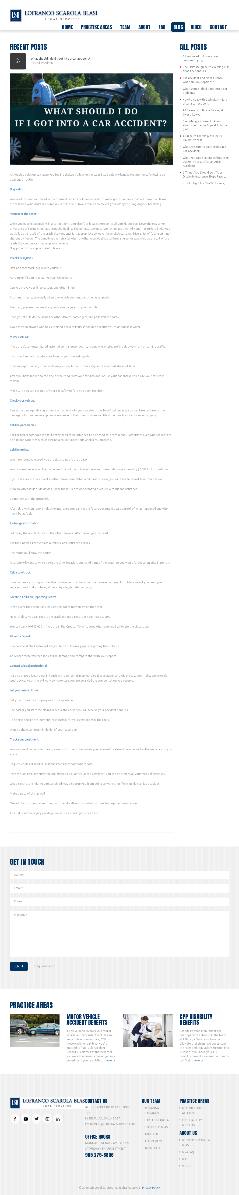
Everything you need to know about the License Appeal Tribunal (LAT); (205, 125)
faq (161, 27)
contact (218, 27)
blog (178, 27)
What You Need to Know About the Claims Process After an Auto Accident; (206, 161)
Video (186, 1166)
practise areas (96, 27)
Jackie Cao (152, 1148)
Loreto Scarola (156, 1120)
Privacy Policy (151, 1187)
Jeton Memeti (154, 1141)
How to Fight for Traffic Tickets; (204, 183)
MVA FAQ (188, 1152)
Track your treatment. (24, 739)
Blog (185, 1159)
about (144, 27)
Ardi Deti (151, 1134)
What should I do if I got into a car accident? (60, 58)
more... (109, 1060)
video (196, 27)
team (125, 27)
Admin (48, 62)
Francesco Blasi (156, 1127)
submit (18, 966)
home (67, 27)
